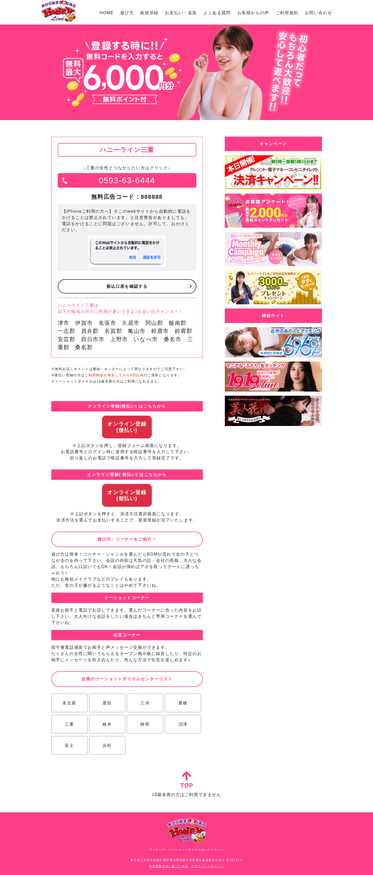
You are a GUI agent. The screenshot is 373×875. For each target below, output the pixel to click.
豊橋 (182, 703)
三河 (144, 703)
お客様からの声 (253, 13)
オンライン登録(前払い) (126, 495)
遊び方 (127, 13)
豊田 (107, 703)
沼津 (182, 724)
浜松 (107, 745)
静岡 (144, 724)
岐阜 (107, 724)
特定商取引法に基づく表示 (168, 866)
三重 (69, 724)
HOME (106, 13)
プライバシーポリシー (207, 866)
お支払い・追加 (181, 13)
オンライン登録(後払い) (126, 427)
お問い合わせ (318, 13)
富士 (69, 745)
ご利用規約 (287, 13)
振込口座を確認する (126, 286)
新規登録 (149, 13)
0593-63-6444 (127, 180)
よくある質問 (217, 13)
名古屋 (69, 703)
